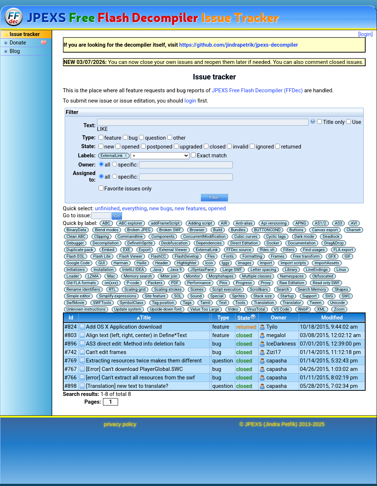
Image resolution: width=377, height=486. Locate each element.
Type (223, 317)
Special (217, 296)
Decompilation (106, 243)
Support (309, 296)
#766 (70, 377)
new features (190, 208)
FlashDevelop (187, 256)
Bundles (238, 230)
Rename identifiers (83, 289)
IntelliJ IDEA (133, 269)
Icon (209, 263)
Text (223, 302)
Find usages (314, 249)
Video (233, 309)
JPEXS (253, 424)
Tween (315, 302)
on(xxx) (111, 282)
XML (321, 309)
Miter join (168, 276)
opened (130, 146)
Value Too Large (204, 309)
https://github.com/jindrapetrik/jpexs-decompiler (238, 45)
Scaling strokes (168, 289)
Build (217, 230)
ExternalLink (207, 249)
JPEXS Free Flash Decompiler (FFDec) (257, 90)
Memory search (138, 276)
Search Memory (312, 289)
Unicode (337, 302)
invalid (240, 146)
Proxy (266, 282)
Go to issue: (77, 215)
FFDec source (239, 249)
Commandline (130, 236)
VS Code (281, 309)
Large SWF (232, 269)
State (246, 317)
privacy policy (120, 424)
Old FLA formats (81, 282)
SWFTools (102, 302)
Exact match (212, 155)
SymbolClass (131, 302)
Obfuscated (322, 276)
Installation (103, 269)
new (109, 146)
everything (134, 208)
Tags (187, 302)
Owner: (87, 164)
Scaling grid (134, 289)
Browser (197, 230)
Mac (111, 276)
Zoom (339, 309)
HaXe (141, 263)
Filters (288, 249)
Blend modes (106, 230)
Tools (240, 302)
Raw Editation (292, 282)
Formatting (252, 256)
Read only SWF (326, 282)
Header (161, 263)
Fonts (229, 256)
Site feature (155, 296)
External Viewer (173, 249)
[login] (365, 34)
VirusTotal (256, 309)
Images (244, 263)
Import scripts (293, 263)
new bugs (161, 208)
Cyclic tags (276, 236)
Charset (353, 230)
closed (217, 146)
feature (112, 138)
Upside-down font (165, 309)
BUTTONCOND (267, 230)
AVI (354, 223)
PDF (174, 282)
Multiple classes (256, 276)
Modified (332, 317)
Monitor (193, 276)
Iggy (226, 263)
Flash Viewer (130, 256)
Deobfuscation (174, 243)
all (107, 164)
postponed (160, 146)
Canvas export (325, 230)
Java (157, 269)
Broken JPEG (139, 230)
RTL (112, 289)
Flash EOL (76, 256)
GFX (332, 256)
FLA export (343, 249)
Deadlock (331, 236)
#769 (70, 360)
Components (162, 236)
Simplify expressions (117, 296)
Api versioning (274, 223)
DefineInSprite (140, 243)
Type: (88, 137)
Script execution (226, 289)
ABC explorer (130, 223)
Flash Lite (101, 256)
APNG (300, 223)
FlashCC (158, 256)
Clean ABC (76, 236)
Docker (273, 243)
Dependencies (209, 243)
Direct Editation (244, 243)
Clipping (101, 236)
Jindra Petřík (280, 424)
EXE (126, 249)
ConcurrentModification (204, 236)
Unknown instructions (86, 309)
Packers (155, 282)
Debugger (75, 243)
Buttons (296, 230)
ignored (265, 146)
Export (145, 249)
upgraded (191, 146)
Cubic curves (245, 236)
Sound (196, 296)
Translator (292, 302)
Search (283, 289)
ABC (106, 223)
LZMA (93, 276)
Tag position (163, 302)
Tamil (205, 302)
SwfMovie (75, 302)
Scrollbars (259, 289)
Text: (89, 125)
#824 (70, 327)
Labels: (86, 155)
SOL (177, 296)
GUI (101, 263)
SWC (346, 296)
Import (266, 263)
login (190, 100)
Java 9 (176, 269)
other (179, 138)
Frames (278, 256)
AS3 (338, 223)
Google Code (78, 263)
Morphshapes (221, 276)
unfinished (107, 208)
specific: (128, 164)
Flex (211, 256)
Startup (287, 296)
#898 (70, 386)
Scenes (197, 289)
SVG (329, 296)
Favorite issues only (128, 188)
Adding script (200, 223)
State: (88, 146)
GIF (348, 256)
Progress (244, 282)
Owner (278, 317)
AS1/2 (320, 223)
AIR (224, 223)
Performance (199, 282)
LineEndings (317, 269)
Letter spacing (263, 269)
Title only (334, 122)
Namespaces (291, 276)
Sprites (238, 296)
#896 (70, 343)
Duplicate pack (80, 249)
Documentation (302, 243)
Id (70, 317)
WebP (303, 309)
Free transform (306, 256)
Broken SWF (170, 230)
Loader (73, 276)
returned (291, 146)
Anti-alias (244, 223)
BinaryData (76, 230)
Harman (121, 263)
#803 (70, 335)
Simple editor (78, 296)
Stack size (262, 296)
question (155, 138)
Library (291, 269)
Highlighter (187, 263)
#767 (70, 369)
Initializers (76, 269)
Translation (264, 302)
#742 (70, 352)
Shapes (341, 289)
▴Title (144, 317)
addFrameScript (165, 223)
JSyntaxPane (202, 269)
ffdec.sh (267, 249)
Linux (341, 269)
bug (133, 138)
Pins (223, 282)
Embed (108, 249)
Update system (127, 309)
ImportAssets (326, 263)
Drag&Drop (334, 243)
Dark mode (304, 236)
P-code (133, 282)
